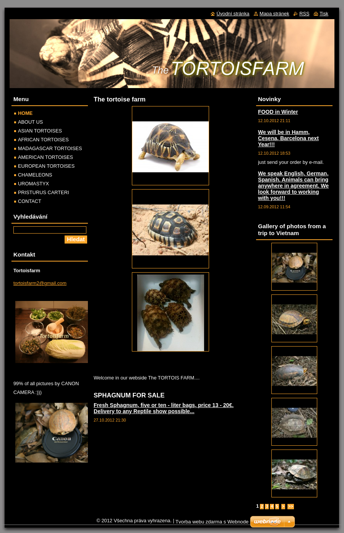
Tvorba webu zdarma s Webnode (211, 522)
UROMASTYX (33, 183)
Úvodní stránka (232, 13)
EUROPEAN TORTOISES (46, 166)
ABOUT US (30, 122)
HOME (25, 113)
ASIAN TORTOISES (40, 131)
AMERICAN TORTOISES (45, 157)
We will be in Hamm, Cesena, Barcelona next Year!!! (288, 138)
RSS (304, 13)
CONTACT (29, 201)
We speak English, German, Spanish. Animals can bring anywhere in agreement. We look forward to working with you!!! (293, 185)
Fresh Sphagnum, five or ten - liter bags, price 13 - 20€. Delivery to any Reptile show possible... (164, 408)
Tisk (324, 13)
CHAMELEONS (35, 175)
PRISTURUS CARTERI (43, 192)
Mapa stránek (274, 13)
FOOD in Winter (278, 112)
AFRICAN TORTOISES (43, 139)
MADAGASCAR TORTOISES (50, 148)
